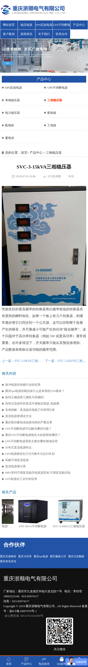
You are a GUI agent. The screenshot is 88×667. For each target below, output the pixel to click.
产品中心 (79, 24)
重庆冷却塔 (25, 556)
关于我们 (44, 34)
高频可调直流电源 (17, 460)
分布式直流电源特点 (18, 447)
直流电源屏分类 (15, 466)
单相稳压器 (12, 100)
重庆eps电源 (41, 556)
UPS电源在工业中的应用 (21, 479)
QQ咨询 (61, 661)
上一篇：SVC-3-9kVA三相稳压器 (24, 361)
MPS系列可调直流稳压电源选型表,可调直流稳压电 (37, 472)
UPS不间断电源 (61, 26)
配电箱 (51, 112)
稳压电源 (26, 24)
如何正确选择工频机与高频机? (25, 397)
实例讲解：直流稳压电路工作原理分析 (30, 409)
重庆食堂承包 (8, 561)
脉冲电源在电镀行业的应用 (22, 384)
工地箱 (51, 125)
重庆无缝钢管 (8, 556)
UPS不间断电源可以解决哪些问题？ (28, 428)
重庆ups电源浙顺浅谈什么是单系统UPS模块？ (35, 391)
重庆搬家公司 (58, 556)
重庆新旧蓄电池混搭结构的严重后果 (28, 422)
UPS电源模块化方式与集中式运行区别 (30, 453)
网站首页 (9, 24)
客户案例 (9, 34)
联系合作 (61, 34)
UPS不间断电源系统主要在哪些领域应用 (31, 441)
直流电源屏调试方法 (18, 416)
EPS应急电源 (44, 24)
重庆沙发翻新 (76, 556)
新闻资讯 (26, 34)
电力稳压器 (12, 112)
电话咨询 (44, 661)
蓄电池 (9, 138)
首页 (24, 152)
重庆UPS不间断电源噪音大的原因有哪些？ (32, 435)
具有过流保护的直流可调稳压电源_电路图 (32, 403)
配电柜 (9, 125)
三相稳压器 (54, 100)
